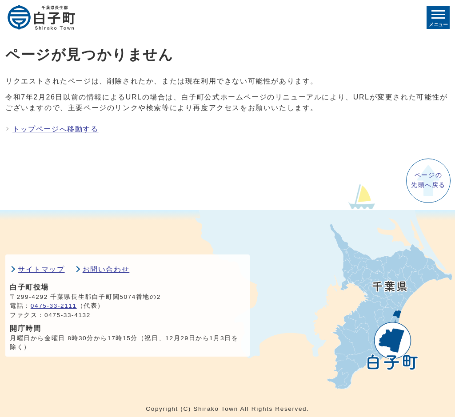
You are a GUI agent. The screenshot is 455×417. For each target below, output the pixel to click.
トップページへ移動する (55, 129)
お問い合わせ (106, 269)
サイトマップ (41, 269)
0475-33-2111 (54, 305)
